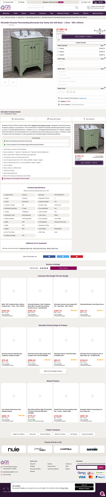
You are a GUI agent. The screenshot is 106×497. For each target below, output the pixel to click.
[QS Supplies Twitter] (8, 488)
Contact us (69, 464)
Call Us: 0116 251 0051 (98, 6)
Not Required (61, 92)
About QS (32, 464)
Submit (101, 467)
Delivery (50, 464)
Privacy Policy (51, 466)
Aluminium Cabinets (87, 434)
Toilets (16, 13)
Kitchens (85, 13)
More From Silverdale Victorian (53, 371)
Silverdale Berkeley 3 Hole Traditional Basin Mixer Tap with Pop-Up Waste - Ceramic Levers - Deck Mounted (39, 306)
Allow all (84, 485)
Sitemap (32, 471)
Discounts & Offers (35, 469)
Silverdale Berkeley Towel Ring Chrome (92, 304)
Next (51, 53)
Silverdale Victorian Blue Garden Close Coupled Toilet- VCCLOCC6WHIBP (39, 354)
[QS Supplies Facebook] (4, 488)
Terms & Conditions (53, 469)
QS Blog (32, 466)
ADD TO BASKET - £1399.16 (83, 36)
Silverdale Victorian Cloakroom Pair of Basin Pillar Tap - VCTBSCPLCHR (91, 354)
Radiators (76, 13)
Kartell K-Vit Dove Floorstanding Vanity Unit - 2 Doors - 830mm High (65, 410)
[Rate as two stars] (41, 268)
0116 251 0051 (6, 475)
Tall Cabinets (73, 434)
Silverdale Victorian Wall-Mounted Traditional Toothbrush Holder (12, 354)
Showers (32, 13)
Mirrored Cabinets (45, 434)
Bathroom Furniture (63, 13)
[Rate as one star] (41, 268)
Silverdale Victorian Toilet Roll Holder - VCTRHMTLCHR (65, 354)
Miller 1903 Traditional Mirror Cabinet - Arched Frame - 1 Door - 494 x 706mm (13, 305)
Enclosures (42, 13)
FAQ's (67, 466)
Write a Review (63, 268)
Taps (51, 13)
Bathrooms (6, 13)
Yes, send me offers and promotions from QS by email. (91, 463)
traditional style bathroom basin (40, 125)
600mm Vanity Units (52, 248)
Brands (21, 2)
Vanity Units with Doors (39, 248)
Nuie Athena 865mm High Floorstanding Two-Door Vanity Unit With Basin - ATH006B (40, 411)
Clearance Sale (8, 2)
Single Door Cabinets (19, 434)
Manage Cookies (84, 488)
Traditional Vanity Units (25, 248)
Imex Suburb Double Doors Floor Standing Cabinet (11, 410)
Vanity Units (32, 434)
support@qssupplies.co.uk (9, 472)
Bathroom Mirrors (98, 13)
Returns (68, 469)
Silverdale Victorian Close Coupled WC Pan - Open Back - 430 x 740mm (65, 305)
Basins (24, 13)
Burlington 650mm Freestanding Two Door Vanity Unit (91, 410)
